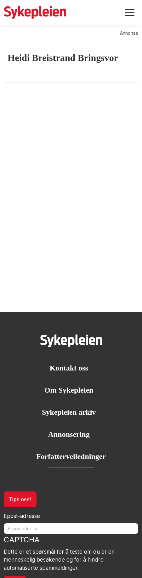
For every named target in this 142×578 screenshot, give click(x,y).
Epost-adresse (22, 516)
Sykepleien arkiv (69, 412)
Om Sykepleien (68, 390)
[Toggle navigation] (129, 12)
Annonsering (69, 434)
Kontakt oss (69, 368)
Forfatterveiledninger (71, 456)
